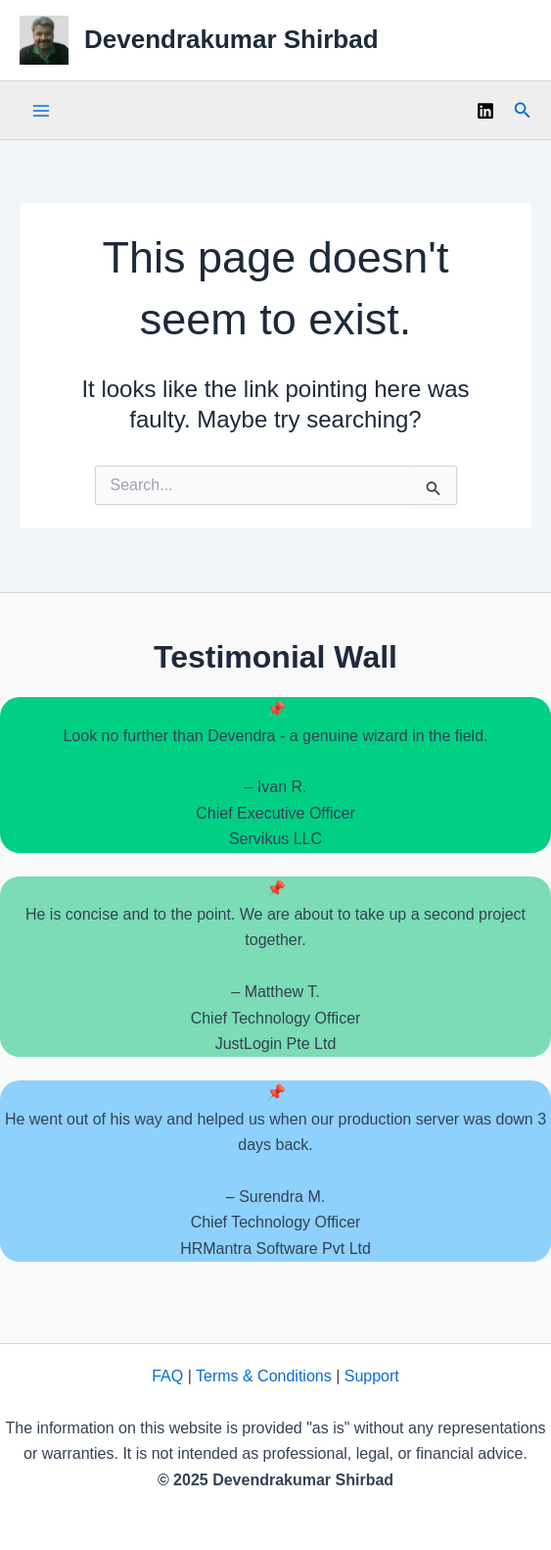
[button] (522, 111)
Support (371, 1376)
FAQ (167, 1376)
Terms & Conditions (264, 1376)
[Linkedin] (485, 111)
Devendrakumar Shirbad (231, 39)
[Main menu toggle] (41, 110)
